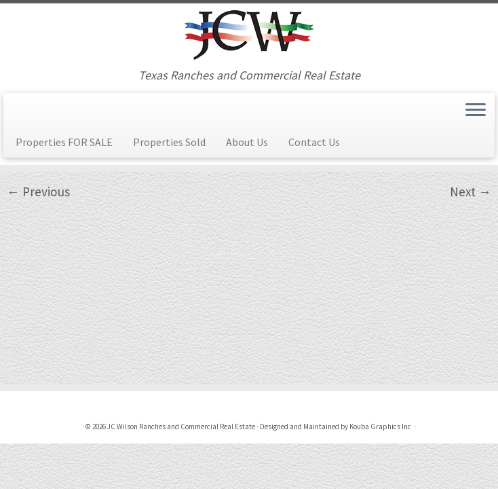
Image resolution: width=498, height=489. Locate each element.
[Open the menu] (475, 111)
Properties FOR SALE (64, 142)
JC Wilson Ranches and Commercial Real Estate (181, 426)
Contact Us (314, 142)
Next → (470, 191)
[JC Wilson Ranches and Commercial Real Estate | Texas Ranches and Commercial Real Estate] (249, 36)
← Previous (38, 191)
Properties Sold (169, 142)
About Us (247, 142)
